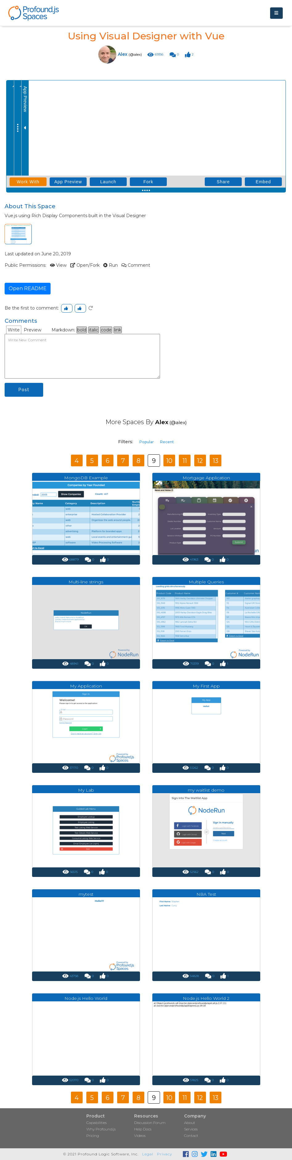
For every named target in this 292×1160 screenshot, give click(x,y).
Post (24, 389)
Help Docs (142, 1129)
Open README (28, 288)
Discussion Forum (150, 1122)
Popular (146, 442)
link (117, 330)
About (189, 1122)
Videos (140, 1135)
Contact (191, 1135)
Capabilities (96, 1122)
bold (81, 330)
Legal (147, 1154)
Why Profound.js (101, 1129)
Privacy (164, 1154)
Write (14, 330)
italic (93, 330)
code (106, 330)
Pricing (92, 1135)
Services (191, 1129)
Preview (32, 330)
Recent (167, 442)
